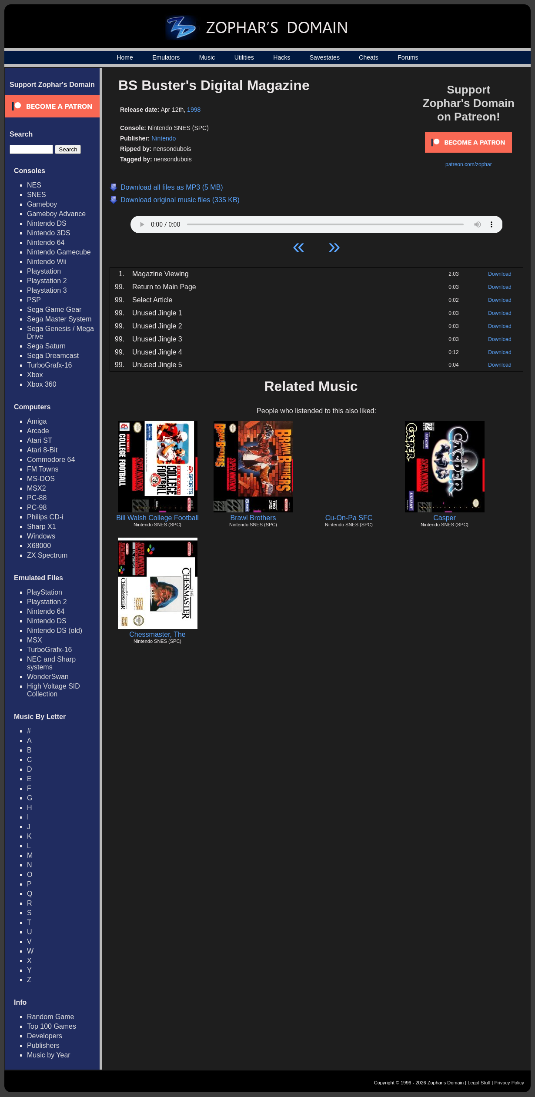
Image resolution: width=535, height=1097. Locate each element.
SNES (36, 194)
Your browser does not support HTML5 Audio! (316, 222)
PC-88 (37, 498)
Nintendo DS (47, 223)
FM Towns (43, 469)
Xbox (35, 374)
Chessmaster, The (157, 634)
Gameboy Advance (56, 213)
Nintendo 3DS (48, 233)
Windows (41, 536)
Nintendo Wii (47, 261)
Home (125, 57)
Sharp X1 (41, 526)
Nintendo (163, 138)
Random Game (50, 1016)
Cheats (368, 57)
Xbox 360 (42, 384)
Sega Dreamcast (53, 355)
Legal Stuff (479, 1082)
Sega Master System (59, 319)
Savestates (325, 57)
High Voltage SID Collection (53, 690)
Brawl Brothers (253, 518)
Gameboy (42, 204)
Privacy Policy (509, 1082)
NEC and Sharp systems (51, 663)
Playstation (44, 271)
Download (499, 274)
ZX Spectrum (47, 555)
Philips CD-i (45, 517)
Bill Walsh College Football (157, 518)
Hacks (281, 57)
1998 (194, 109)
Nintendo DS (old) (54, 630)
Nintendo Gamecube (59, 252)
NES (34, 185)
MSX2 (36, 488)
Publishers (43, 1045)
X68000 (39, 545)
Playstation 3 (47, 290)
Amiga (37, 421)
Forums (408, 57)
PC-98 (37, 507)
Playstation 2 (47, 280)
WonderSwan (48, 676)
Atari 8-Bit (42, 450)
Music (207, 57)
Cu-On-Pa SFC (348, 518)
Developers (44, 1036)
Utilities (244, 57)
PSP (34, 300)
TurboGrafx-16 (49, 365)
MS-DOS (41, 478)
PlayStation (44, 592)
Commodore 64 (51, 459)
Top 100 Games (51, 1026)
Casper (444, 518)
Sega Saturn (46, 346)
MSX (34, 640)
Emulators (166, 57)
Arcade (38, 431)
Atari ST (39, 440)
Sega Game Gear (54, 309)
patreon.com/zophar (468, 164)
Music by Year (48, 1055)
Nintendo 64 (45, 242)
